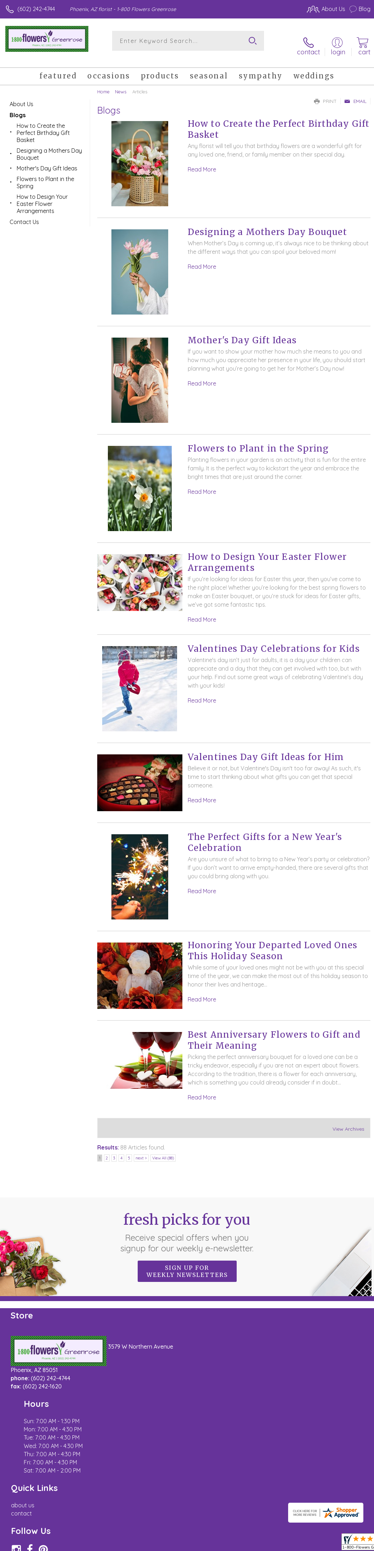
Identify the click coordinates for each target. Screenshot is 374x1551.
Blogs (18, 106)
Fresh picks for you (187, 1224)
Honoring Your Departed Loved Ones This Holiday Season (273, 943)
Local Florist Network (300, 1471)
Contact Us (24, 213)
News (120, 83)
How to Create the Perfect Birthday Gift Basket (43, 124)
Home (103, 83)
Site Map (344, 1471)
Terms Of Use (208, 1471)
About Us (21, 95)
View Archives (348, 1121)
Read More (202, 161)
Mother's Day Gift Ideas (242, 332)
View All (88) (163, 1149)
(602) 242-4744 (36, 8)
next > (141, 1149)
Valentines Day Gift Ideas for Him (266, 749)
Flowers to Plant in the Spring (258, 440)
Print (325, 93)
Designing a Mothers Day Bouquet (267, 224)
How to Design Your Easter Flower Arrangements (42, 195)
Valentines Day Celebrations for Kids (274, 640)
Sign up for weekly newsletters (187, 1263)
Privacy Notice (250, 1471)
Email (355, 93)
